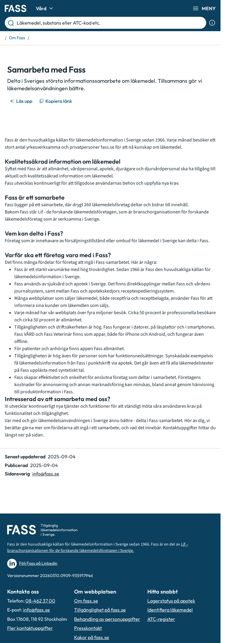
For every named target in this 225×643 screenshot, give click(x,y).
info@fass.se (36, 610)
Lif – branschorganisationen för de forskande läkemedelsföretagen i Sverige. (97, 547)
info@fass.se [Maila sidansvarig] (45, 474)
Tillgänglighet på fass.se (100, 610)
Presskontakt (88, 628)
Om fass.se (86, 601)
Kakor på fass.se (91, 637)
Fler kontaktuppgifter (30, 628)
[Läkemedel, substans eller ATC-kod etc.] (110, 22)
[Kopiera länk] (56, 101)
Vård (45, 8)
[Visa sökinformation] (212, 23)
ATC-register (161, 619)
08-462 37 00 (40, 601)
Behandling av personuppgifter (107, 619)
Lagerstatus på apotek (171, 601)
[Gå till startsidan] (15, 8)
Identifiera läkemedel (170, 610)
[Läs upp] (21, 101)
